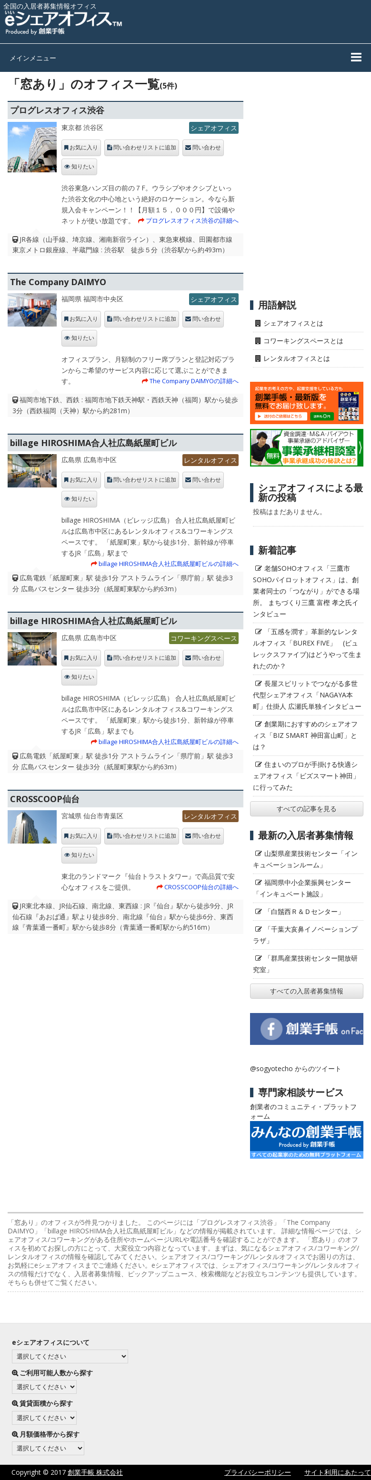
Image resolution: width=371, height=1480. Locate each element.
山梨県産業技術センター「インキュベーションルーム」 (305, 859)
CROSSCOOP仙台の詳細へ (201, 887)
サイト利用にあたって (337, 1472)
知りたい (82, 166)
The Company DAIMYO (58, 282)
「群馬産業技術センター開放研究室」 (305, 964)
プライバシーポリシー (257, 1472)
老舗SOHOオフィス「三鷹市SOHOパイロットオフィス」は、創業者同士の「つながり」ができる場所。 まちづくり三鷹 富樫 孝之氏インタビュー (306, 591)
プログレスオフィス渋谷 (57, 110)
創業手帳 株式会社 (95, 1472)
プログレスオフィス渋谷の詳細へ (192, 220)
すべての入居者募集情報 (306, 990)
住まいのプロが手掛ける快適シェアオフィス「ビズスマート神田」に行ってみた (306, 776)
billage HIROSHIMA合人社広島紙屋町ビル (93, 442)
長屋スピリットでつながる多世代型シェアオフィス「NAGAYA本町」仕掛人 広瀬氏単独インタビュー (307, 695)
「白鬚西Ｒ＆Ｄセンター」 (304, 911)
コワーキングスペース (203, 638)
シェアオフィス (214, 127)
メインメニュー (33, 57)
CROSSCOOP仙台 (45, 799)
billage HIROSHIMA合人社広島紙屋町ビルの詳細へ (169, 563)
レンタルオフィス (210, 460)
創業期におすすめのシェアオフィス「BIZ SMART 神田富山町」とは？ (305, 735)
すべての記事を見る (307, 808)
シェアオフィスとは (293, 323)
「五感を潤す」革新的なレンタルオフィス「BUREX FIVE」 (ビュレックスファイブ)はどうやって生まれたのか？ (307, 648)
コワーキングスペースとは (303, 340)
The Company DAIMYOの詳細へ (194, 381)
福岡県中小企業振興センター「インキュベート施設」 (302, 888)
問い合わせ (206, 147)
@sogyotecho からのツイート (295, 1068)
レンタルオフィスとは (296, 358)
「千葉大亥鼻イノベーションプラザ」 (305, 934)
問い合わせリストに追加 (144, 147)
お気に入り (84, 147)
